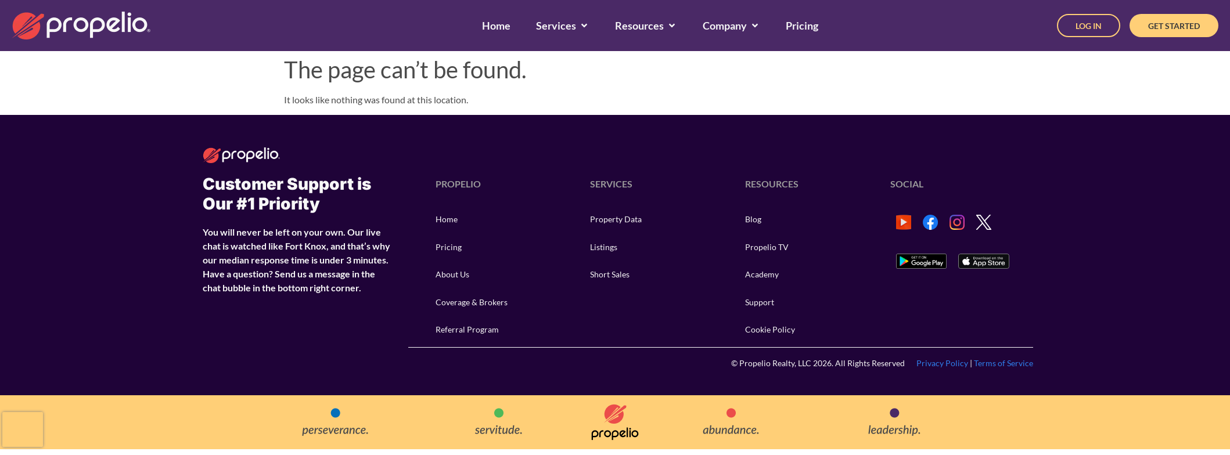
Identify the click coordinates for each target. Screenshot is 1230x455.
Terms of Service (1003, 363)
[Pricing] (802, 26)
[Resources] (646, 26)
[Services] (562, 26)
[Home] (496, 26)
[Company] (731, 26)
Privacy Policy (942, 363)
